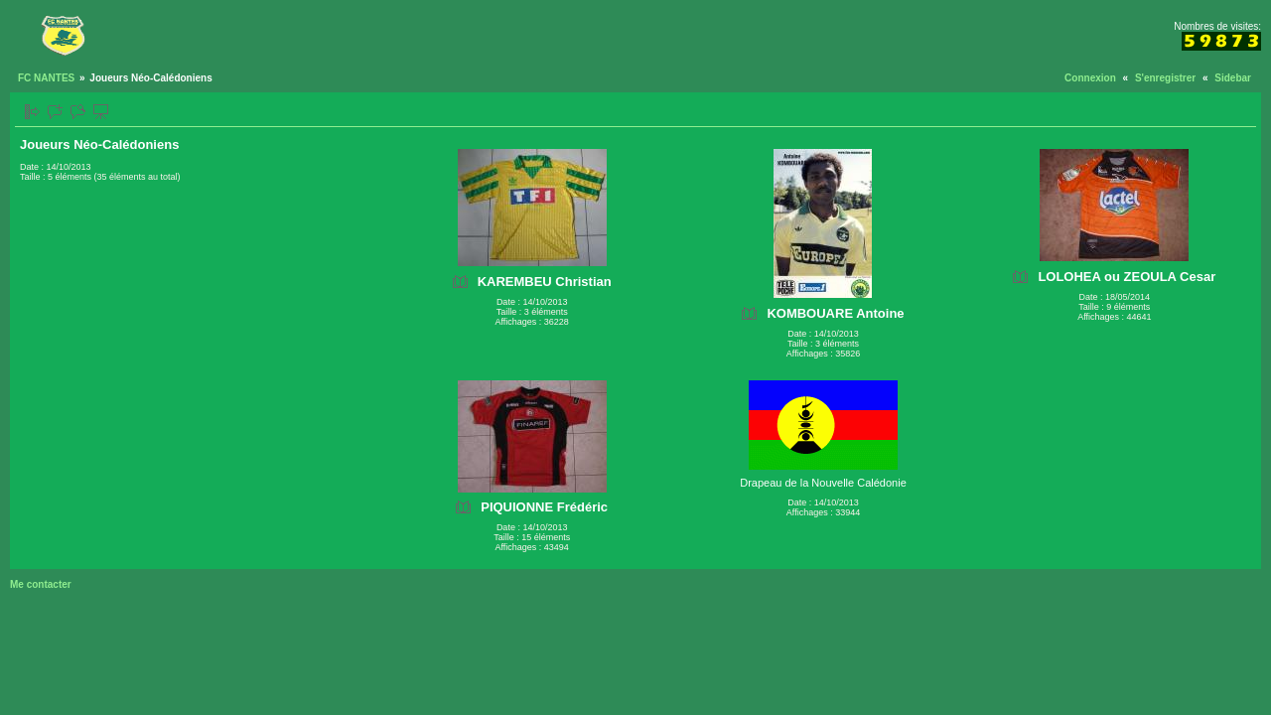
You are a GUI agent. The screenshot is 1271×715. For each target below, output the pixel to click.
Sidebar (1232, 77)
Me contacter (40, 584)
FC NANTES (46, 77)
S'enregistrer (1165, 77)
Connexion (1090, 77)
